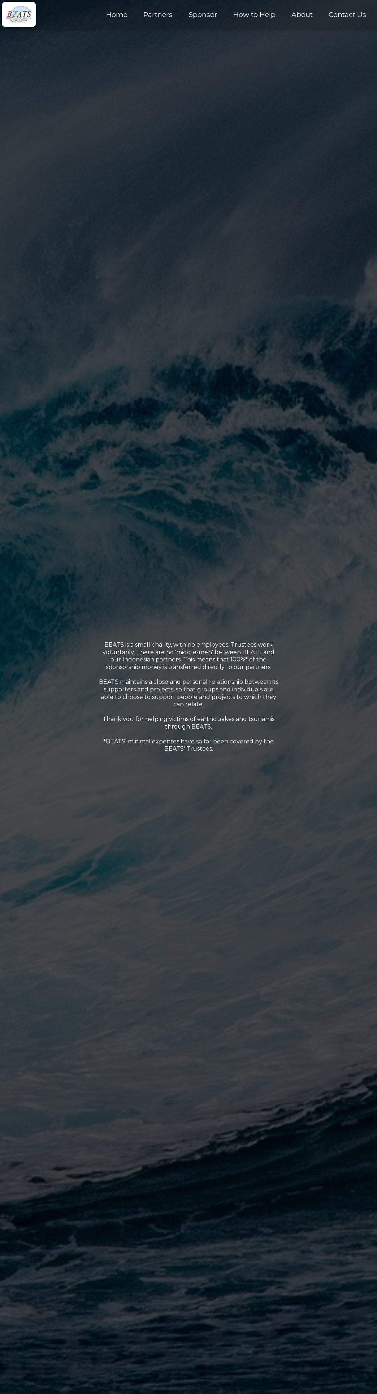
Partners (158, 14)
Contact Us (347, 14)
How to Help (254, 14)
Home (116, 14)
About (302, 14)
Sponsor (202, 14)
